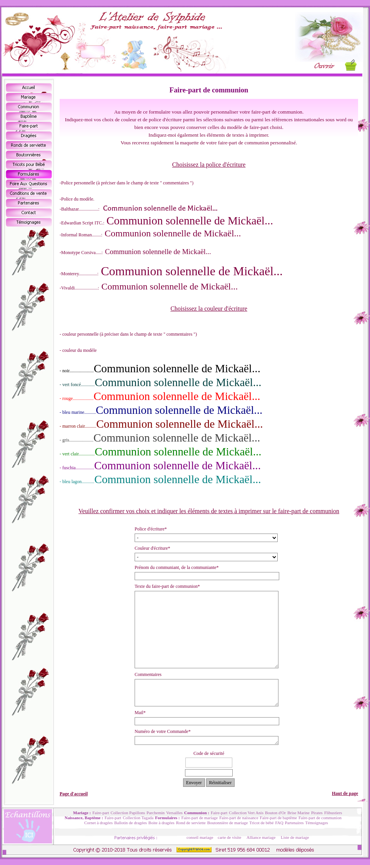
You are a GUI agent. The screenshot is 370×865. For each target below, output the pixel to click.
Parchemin (156, 812)
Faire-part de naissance (238, 817)
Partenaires (294, 822)
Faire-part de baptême (278, 817)
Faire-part (100, 812)
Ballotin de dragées (130, 822)
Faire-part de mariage (200, 817)
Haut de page (345, 793)
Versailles (174, 812)
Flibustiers (333, 812)
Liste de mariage (295, 837)
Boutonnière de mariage (227, 822)
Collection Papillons (128, 812)
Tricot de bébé (261, 822)
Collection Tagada (138, 817)
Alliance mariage (261, 837)
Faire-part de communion (320, 817)
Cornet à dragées (98, 822)
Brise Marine (298, 812)
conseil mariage (200, 837)
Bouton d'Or (275, 812)
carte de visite (229, 837)
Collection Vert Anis (246, 812)
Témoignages (316, 822)
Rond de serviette (191, 822)
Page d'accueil (74, 793)
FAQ (279, 822)
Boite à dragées (161, 822)
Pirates (317, 812)
